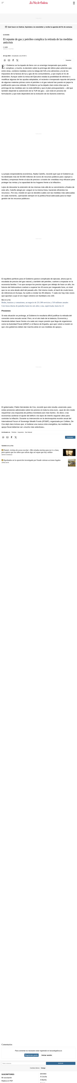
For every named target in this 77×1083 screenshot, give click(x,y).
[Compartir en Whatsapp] (5, 60)
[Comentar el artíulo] (68, 60)
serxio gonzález (7, 454)
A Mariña (43, 1080)
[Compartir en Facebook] (13, 60)
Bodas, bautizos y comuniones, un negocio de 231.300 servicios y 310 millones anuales (35, 302)
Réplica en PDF (7, 1081)
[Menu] (3, 3)
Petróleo (14, 432)
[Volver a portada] (38, 3)
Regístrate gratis (31, 1055)
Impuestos (21, 432)
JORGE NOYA (5, 462)
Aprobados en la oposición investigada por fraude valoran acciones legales (32, 460)
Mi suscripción (7, 1078)
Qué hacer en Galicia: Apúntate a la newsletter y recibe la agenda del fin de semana (40, 27)
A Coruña (43, 1077)
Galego (43, 1068)
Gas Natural (28, 432)
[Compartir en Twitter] (17, 60)
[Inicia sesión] (73, 2)
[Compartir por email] (9, 60)
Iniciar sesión (47, 1055)
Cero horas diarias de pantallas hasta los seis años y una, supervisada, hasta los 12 (33, 306)
